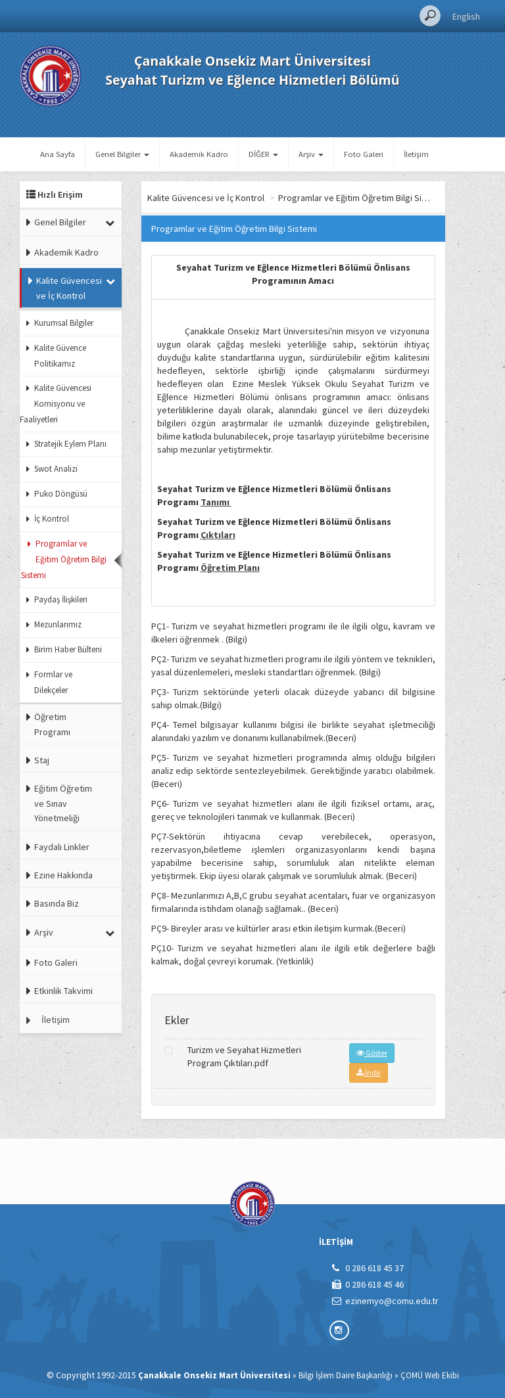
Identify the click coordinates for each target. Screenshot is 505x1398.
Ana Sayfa (57, 154)
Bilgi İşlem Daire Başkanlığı (346, 1375)
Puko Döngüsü (60, 493)
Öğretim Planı (230, 568)
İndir (368, 1072)
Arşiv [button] (311, 154)
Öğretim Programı (52, 724)
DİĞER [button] (263, 154)
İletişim (416, 154)
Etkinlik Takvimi (63, 991)
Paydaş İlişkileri (60, 599)
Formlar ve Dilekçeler (53, 682)
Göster (371, 1053)
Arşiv (43, 932)
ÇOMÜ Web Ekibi (429, 1375)
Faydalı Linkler (61, 847)
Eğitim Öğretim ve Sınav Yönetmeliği (63, 803)
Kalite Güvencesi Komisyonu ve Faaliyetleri (55, 403)
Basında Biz (56, 903)
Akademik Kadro (199, 154)
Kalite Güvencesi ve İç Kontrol (69, 288)
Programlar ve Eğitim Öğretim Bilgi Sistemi (64, 559)
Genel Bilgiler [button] (122, 154)
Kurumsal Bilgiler (63, 322)
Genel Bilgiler (60, 222)
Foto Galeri (363, 154)
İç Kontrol (51, 518)
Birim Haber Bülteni (68, 649)
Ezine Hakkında (63, 875)
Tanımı (216, 502)
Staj (41, 760)
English (466, 16)
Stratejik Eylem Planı (70, 443)
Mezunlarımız (58, 624)
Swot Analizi (56, 468)
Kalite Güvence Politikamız (60, 355)
